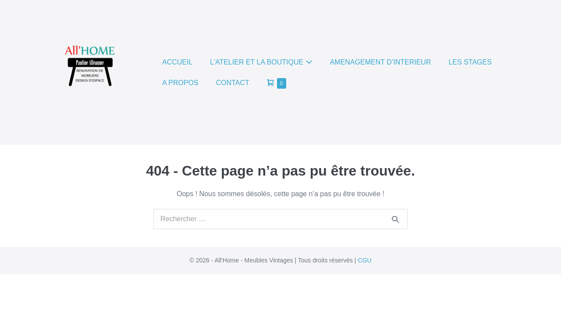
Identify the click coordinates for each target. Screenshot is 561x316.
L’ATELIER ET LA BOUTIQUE (261, 62)
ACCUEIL (177, 62)
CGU (364, 260)
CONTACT (232, 82)
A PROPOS (180, 82)
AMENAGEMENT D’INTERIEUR (380, 62)
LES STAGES (469, 62)
